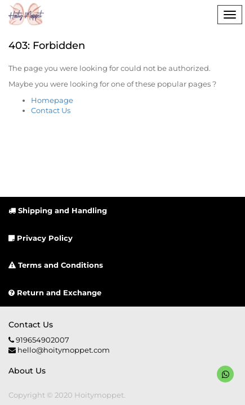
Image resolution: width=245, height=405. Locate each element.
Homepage (52, 100)
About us (27, 371)
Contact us (30, 325)
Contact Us (50, 110)
